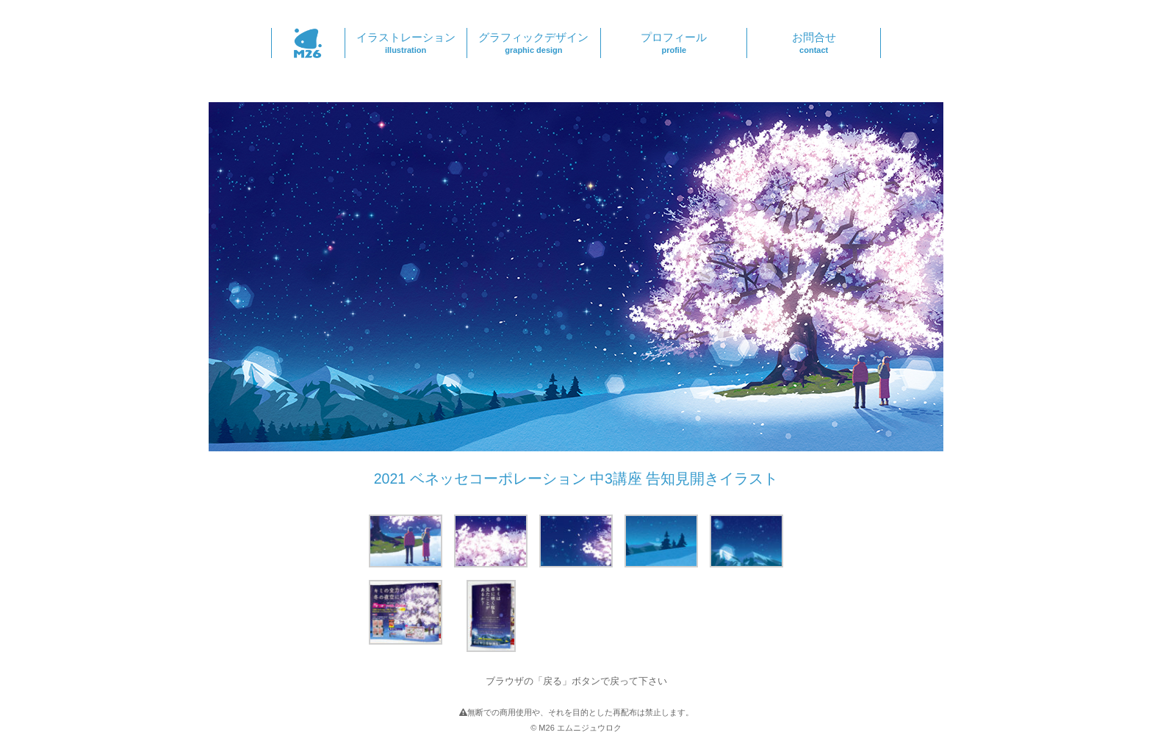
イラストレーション (406, 42)
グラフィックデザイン (534, 42)
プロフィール (673, 42)
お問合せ (813, 42)
